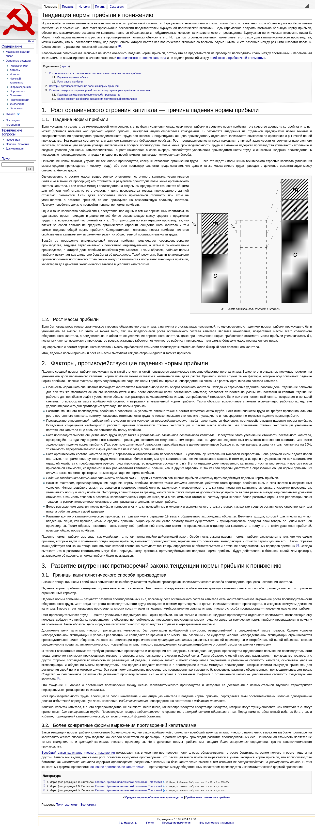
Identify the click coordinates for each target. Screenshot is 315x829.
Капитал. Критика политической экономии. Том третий (128, 781)
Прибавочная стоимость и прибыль (208, 797)
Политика (16, 95)
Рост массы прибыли (70, 81)
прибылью (217, 58)
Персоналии (17, 91)
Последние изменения (176, 822)
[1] (119, 46)
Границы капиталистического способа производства (88, 94)
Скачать (11, 114)
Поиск (5, 158)
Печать (100, 6)
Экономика (16, 108)
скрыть (65, 66)
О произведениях (21, 86)
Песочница (13, 139)
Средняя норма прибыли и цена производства (154, 797)
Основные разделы (18, 60)
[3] (58, 678)
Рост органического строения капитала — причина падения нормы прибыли (95, 73)
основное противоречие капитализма (117, 767)
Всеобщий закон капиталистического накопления (78, 752)
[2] (297, 545)
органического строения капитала (141, 58)
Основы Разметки (17, 144)
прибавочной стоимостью (246, 58)
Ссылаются (118, 6)
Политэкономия (19, 99)
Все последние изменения (217, 822)
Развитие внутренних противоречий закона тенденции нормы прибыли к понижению (100, 90)
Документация (15, 148)
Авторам (15, 69)
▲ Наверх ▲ (128, 822)
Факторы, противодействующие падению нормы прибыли (84, 85)
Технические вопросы (11, 132)
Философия (17, 103)
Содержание (11, 46)
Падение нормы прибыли (72, 77)
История (15, 74)
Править (68, 6)
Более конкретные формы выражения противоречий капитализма (97, 98)
